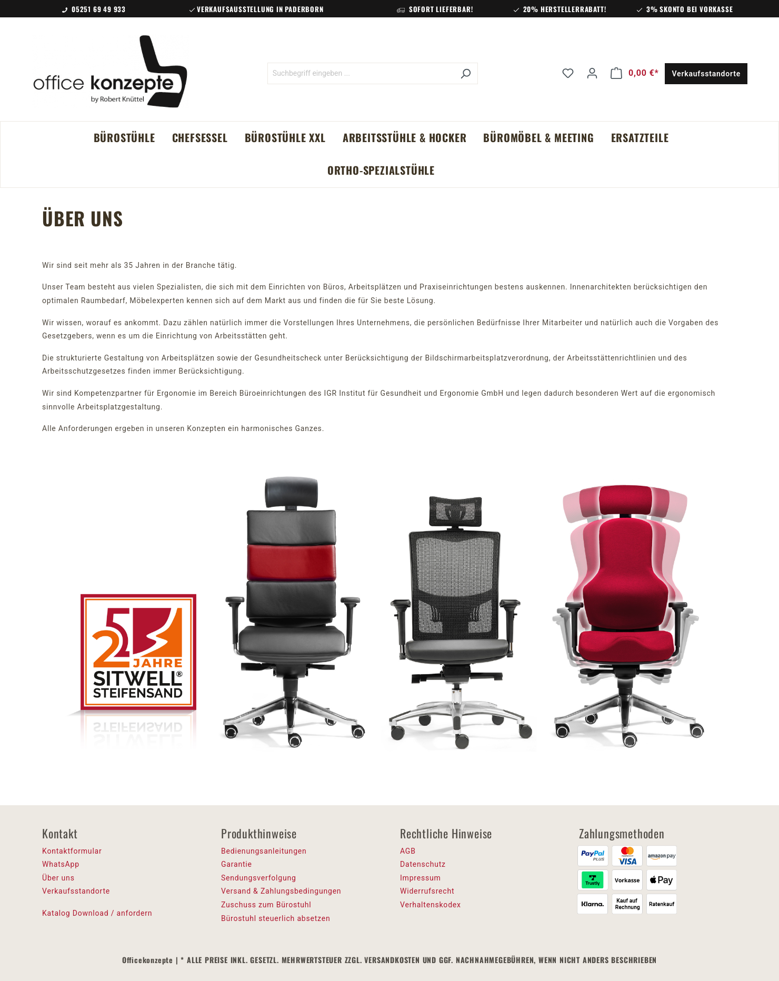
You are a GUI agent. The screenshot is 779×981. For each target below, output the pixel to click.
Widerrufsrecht (427, 891)
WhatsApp (60, 864)
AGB (408, 851)
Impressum (420, 878)
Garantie (236, 864)
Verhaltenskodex (430, 904)
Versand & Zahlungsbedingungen (281, 891)
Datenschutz (423, 864)
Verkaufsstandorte (706, 73)
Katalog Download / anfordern (97, 913)
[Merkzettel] (568, 73)
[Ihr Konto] (592, 73)
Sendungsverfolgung (258, 878)
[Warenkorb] (634, 73)
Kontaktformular (72, 851)
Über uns (58, 878)
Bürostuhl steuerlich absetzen (275, 918)
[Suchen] (465, 73)
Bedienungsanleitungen (264, 851)
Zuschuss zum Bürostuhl (266, 904)
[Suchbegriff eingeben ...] (360, 73)
